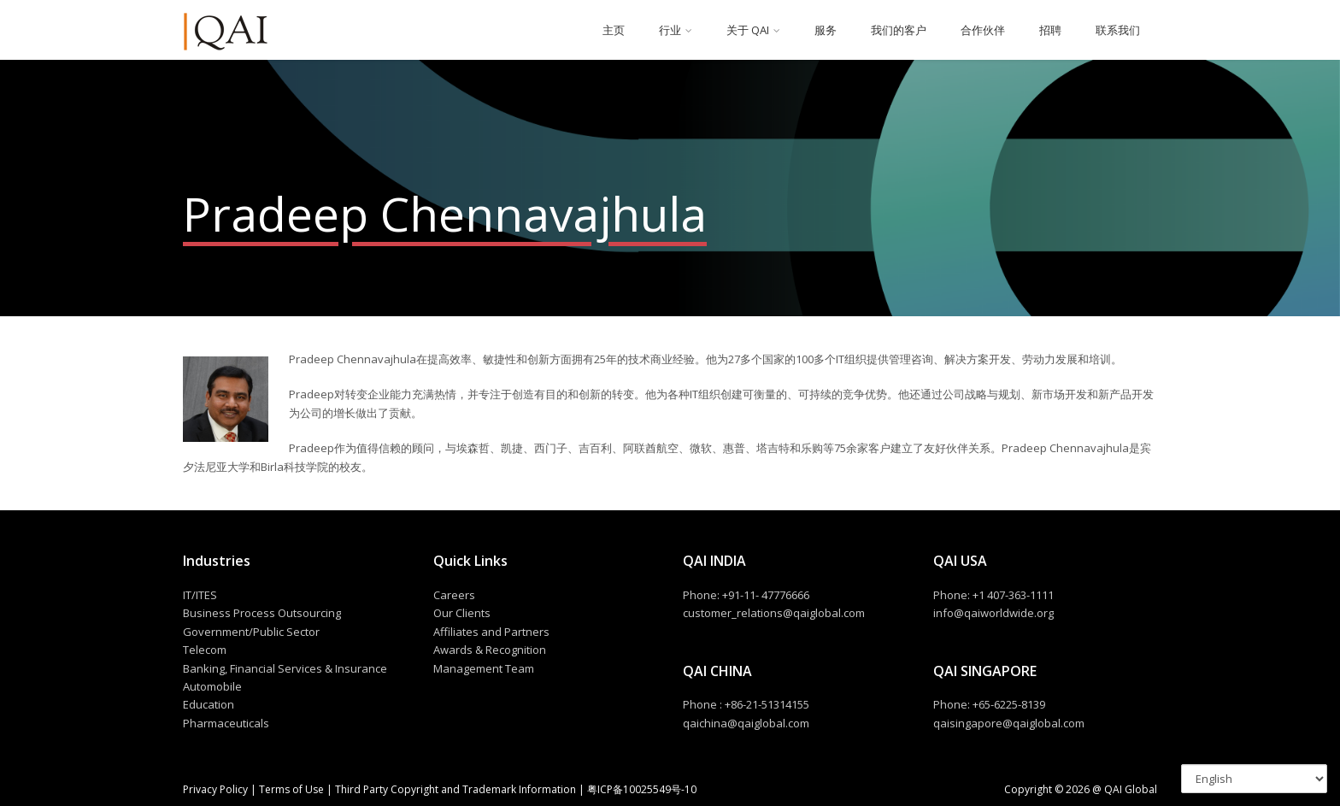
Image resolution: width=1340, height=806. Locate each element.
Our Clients (462, 613)
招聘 (1050, 30)
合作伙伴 (983, 30)
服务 (825, 30)
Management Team (483, 668)
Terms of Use (291, 789)
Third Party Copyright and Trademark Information (454, 789)
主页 (613, 30)
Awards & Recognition (489, 649)
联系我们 (1118, 30)
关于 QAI (747, 30)
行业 (670, 30)
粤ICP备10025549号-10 (641, 789)
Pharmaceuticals (226, 723)
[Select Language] (1254, 778)
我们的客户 (898, 30)
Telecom (204, 649)
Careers (454, 595)
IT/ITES (200, 595)
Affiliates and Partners (491, 631)
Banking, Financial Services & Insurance (285, 668)
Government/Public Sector (251, 631)
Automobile (212, 686)
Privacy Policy (216, 789)
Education (208, 704)
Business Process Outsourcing (262, 613)
